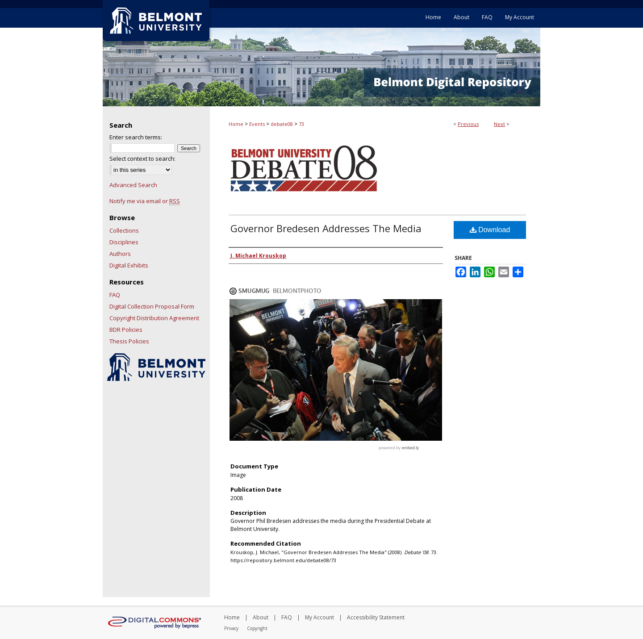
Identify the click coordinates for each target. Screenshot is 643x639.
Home (236, 124)
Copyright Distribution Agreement (154, 318)
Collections (124, 230)
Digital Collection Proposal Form (151, 306)
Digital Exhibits (128, 265)
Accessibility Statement (376, 617)
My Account (319, 617)
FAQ (114, 295)
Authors (120, 254)
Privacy (231, 628)
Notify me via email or (144, 201)
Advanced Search (133, 185)
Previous (468, 124)
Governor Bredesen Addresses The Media (326, 228)
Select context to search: (142, 159)
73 (301, 124)
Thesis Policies (129, 341)
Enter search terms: (135, 137)
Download (490, 230)
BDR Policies (125, 330)
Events (257, 124)
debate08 (282, 124)
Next (499, 124)
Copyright (257, 628)
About (260, 617)
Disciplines (123, 242)
